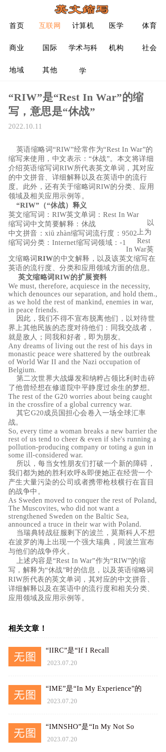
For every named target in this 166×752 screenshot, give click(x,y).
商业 (16, 47)
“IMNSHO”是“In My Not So (90, 726)
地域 (16, 70)
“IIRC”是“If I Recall (77, 650)
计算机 (83, 25)
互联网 (50, 25)
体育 (149, 25)
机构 (116, 47)
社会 (149, 47)
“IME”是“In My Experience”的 (94, 688)
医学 (116, 25)
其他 (49, 70)
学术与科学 (83, 51)
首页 (16, 25)
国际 (49, 47)
